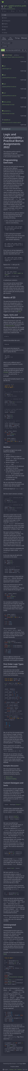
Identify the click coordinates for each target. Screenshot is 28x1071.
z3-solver (5, 372)
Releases (5, 26)
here (19, 311)
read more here (10, 326)
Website (20, 1069)
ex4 (5, 93)
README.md (7, 120)
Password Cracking (11, 779)
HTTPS (2, 50)
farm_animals (7, 102)
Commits (4, 38)
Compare (4, 46)
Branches (10, 38)
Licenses (11, 1069)
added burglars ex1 (6, 68)
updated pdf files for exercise (9, 77)
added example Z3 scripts (8, 104)
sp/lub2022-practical (10, 8)
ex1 (5, 66)
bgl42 (5, 6)
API (15, 1069)
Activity (4, 32)
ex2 (5, 75)
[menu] (5, 1069)
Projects (4, 23)
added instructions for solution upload (11, 122)
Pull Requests (6, 20)
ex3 (5, 84)
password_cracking (8, 111)
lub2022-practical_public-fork (17, 6)
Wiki (4, 29)
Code (4, 15)
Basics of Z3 (9, 777)
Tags (17, 38)
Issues (4, 18)
